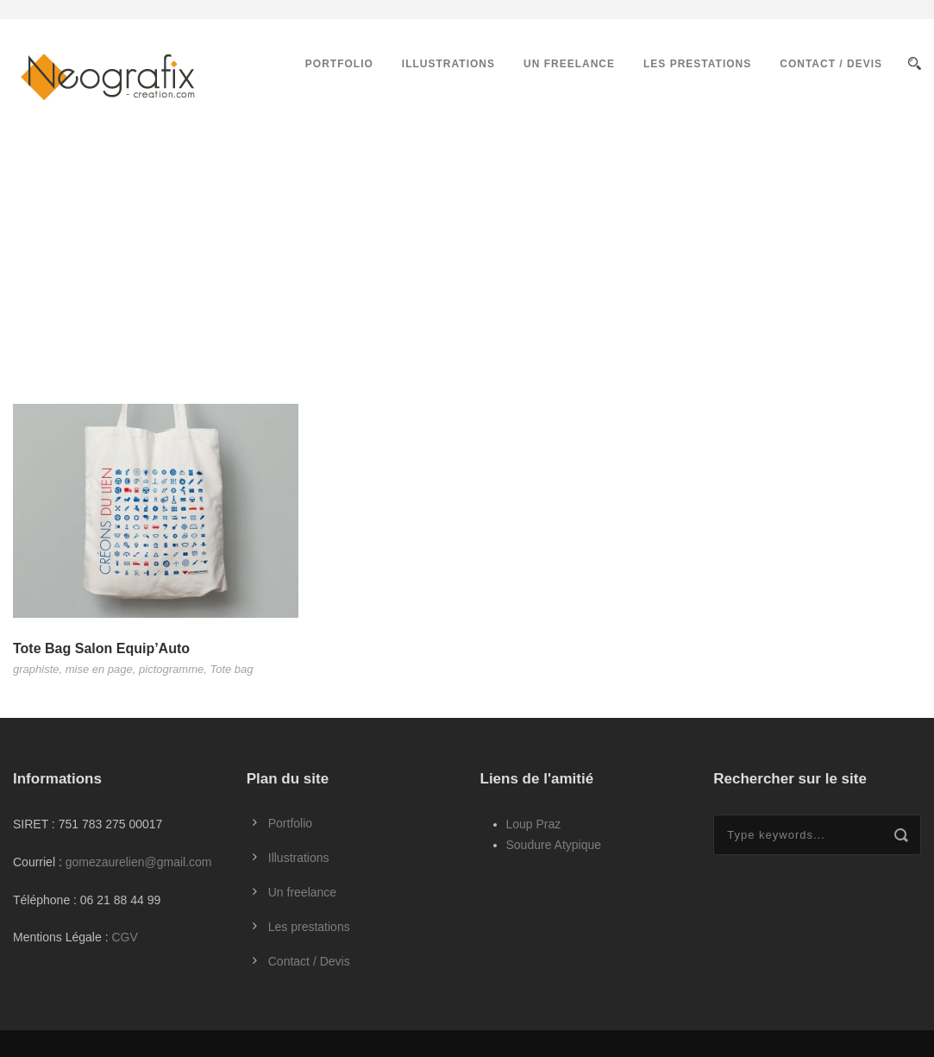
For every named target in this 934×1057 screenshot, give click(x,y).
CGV (124, 937)
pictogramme (171, 669)
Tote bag (231, 669)
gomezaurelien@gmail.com (139, 862)
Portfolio (339, 64)
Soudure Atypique (554, 845)
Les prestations (697, 64)
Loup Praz (533, 824)
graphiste (36, 669)
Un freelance (569, 64)
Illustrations (448, 64)
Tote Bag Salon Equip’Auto (101, 648)
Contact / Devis (831, 64)
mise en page (99, 669)
